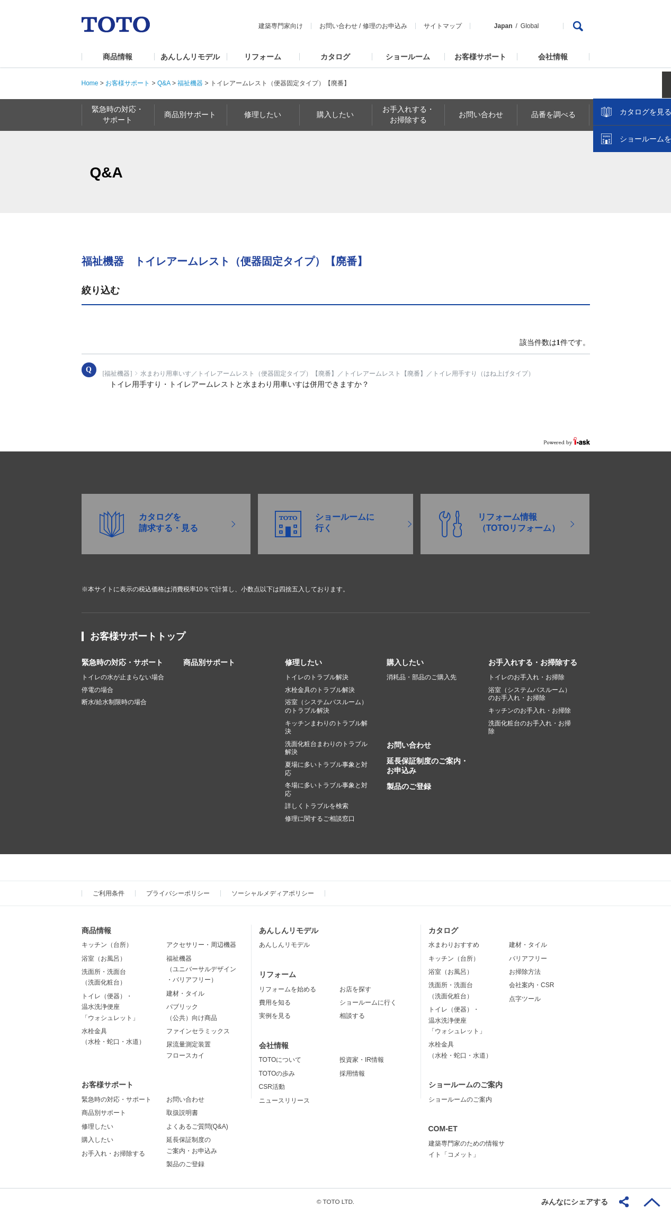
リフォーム (262, 56)
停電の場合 (97, 690)
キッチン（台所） (107, 944)
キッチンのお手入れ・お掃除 (529, 710)
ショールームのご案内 (465, 1084)
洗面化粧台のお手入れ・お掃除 (529, 727)
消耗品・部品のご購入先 (422, 677)
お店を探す (355, 989)
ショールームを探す (635, 226)
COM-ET (443, 1128)
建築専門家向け (280, 26)
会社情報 (553, 56)
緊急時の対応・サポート (122, 662)
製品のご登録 (409, 786)
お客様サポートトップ (137, 636)
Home (90, 83)
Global (530, 26)
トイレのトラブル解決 (316, 677)
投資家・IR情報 (361, 1059)
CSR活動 (272, 1086)
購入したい (405, 662)
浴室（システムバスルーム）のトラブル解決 (326, 706)
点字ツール (525, 999)
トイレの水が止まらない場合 (123, 677)
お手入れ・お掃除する (113, 1153)
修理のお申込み (385, 26)
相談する (352, 1015)
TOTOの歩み (277, 1073)
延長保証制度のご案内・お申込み (427, 766)
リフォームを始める (287, 989)
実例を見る (275, 1015)
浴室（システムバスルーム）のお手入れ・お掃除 (529, 694)
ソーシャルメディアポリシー (272, 893)
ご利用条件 (108, 893)
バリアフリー (528, 958)
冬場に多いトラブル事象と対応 (326, 789)
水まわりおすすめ (453, 944)
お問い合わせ (338, 26)
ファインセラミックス (198, 1031)
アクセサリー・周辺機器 (201, 944)
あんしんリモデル (190, 56)
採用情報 (352, 1073)
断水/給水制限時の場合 (114, 702)
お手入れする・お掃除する (532, 662)
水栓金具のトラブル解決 (320, 690)
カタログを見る (628, 199)
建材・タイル (185, 993)
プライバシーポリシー (178, 893)
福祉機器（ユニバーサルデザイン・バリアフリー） (201, 969)
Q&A (164, 83)
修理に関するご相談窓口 (320, 818)
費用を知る (275, 1002)
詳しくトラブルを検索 (316, 806)
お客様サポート (480, 56)
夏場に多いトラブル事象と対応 (326, 769)
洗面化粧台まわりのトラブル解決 (326, 748)
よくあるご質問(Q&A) (197, 1126)
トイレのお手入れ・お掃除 (526, 677)
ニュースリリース (284, 1100)
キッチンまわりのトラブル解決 (326, 727)
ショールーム (408, 56)
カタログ (335, 56)
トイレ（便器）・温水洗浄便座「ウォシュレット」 (110, 1007)
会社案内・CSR (531, 985)
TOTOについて (280, 1059)
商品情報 (117, 56)
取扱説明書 (182, 1112)
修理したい (303, 662)
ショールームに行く (368, 1002)
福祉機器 (190, 83)
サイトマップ (443, 26)
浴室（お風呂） (104, 958)
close (658, 172)
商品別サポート (209, 662)
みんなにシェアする (574, 1202)
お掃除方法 (525, 971)
